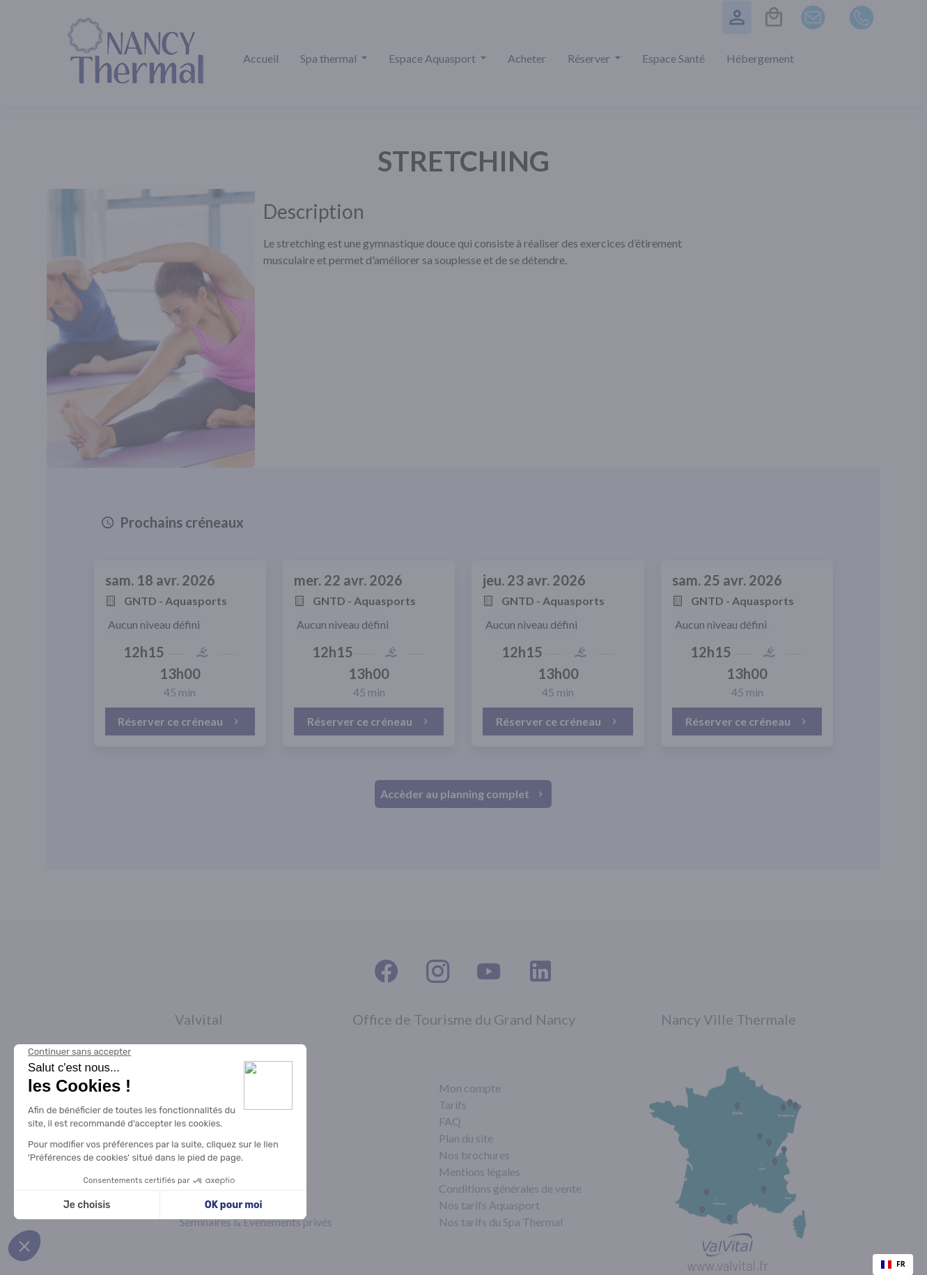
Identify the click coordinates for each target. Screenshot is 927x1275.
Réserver (590, 58)
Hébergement (760, 58)
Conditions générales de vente (510, 1188)
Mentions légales (479, 1171)
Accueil (261, 58)
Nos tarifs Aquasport (489, 1205)
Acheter (527, 58)
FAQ (450, 1121)
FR (893, 1264)
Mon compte (470, 1087)
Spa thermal (329, 58)
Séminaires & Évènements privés (256, 1221)
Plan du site (466, 1138)
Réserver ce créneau (180, 721)
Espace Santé (673, 58)
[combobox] (893, 1264)
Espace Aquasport (433, 58)
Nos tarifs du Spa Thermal (501, 1221)
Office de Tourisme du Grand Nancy (463, 1019)
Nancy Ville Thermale (728, 1019)
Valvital (199, 1019)
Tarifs (453, 1104)
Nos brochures (474, 1154)
